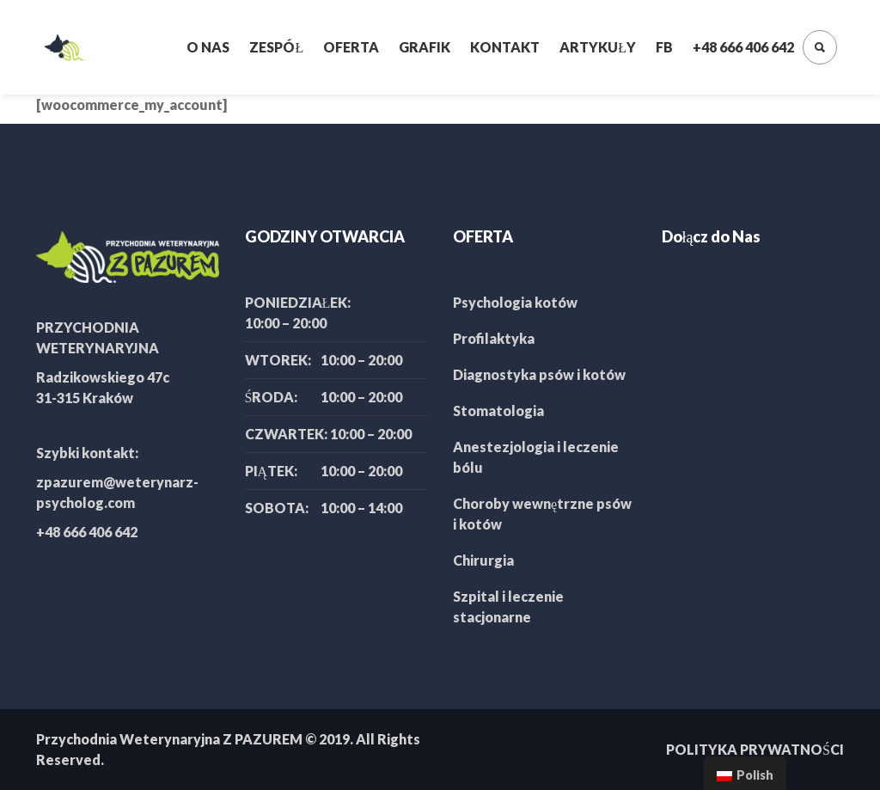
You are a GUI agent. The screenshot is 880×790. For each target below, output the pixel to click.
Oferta (351, 47)
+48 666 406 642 (743, 47)
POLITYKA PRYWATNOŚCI (755, 749)
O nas (207, 47)
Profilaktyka (494, 338)
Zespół (276, 47)
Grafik (424, 47)
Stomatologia (498, 410)
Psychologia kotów (515, 302)
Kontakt (505, 47)
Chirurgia (483, 560)
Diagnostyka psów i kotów (539, 374)
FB (664, 47)
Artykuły (597, 47)
